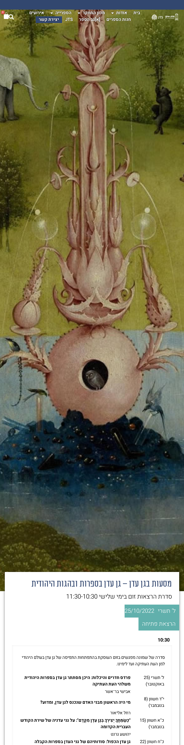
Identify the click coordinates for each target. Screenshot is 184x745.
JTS (69, 19)
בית (136, 13)
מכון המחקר (91, 13)
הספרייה (60, 13)
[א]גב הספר (89, 19)
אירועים (36, 13)
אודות (119, 13)
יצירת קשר (49, 19)
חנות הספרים (118, 19)
